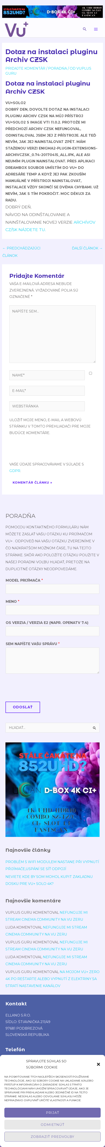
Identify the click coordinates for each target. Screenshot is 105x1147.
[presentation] (42, 450)
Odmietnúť (52, 1125)
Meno (12, 601)
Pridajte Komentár (25, 68)
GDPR (14, 471)
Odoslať (23, 707)
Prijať (52, 1113)
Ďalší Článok (87, 248)
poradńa (57, 68)
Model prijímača (24, 580)
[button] (98, 1064)
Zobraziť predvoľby (52, 1137)
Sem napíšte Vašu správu (33, 644)
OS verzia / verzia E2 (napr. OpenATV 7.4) (47, 623)
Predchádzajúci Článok (21, 249)
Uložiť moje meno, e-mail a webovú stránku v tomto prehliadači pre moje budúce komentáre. (50, 426)
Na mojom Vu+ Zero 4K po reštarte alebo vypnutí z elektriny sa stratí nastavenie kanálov (52, 979)
